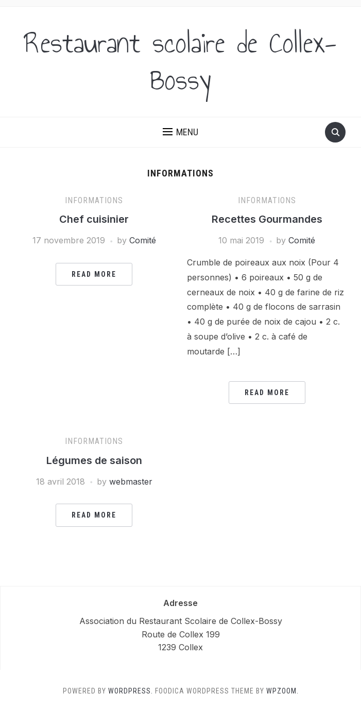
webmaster (130, 481)
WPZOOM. (282, 691)
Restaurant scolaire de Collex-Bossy (180, 61)
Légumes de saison (94, 460)
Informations (94, 200)
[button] (180, 132)
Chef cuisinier (94, 219)
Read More (94, 274)
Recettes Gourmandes (267, 219)
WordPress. (130, 691)
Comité (142, 240)
